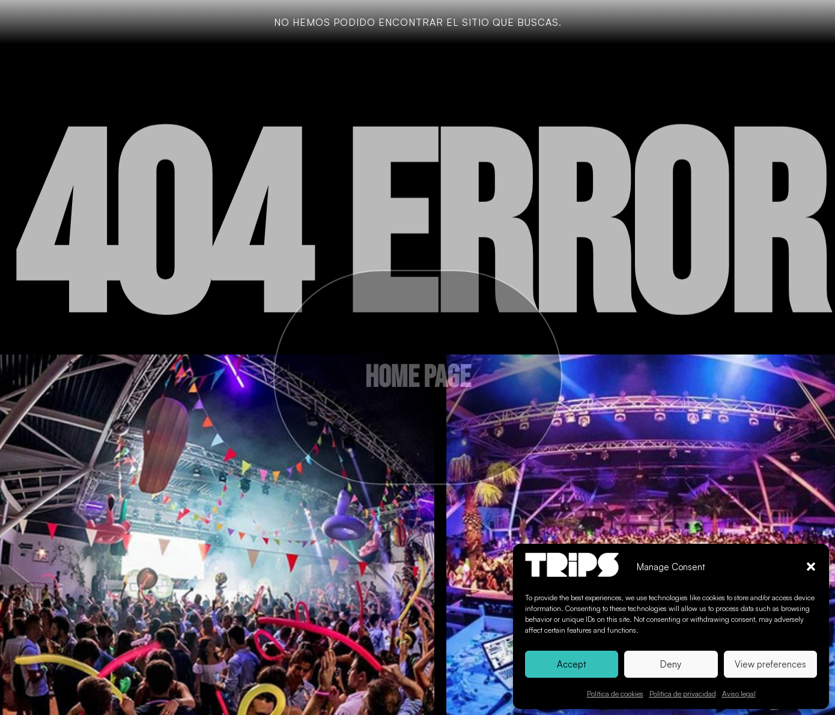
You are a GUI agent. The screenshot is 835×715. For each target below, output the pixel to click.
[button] (811, 567)
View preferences (770, 664)
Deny (670, 664)
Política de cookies (615, 693)
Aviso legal (739, 693)
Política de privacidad (682, 693)
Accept (571, 664)
